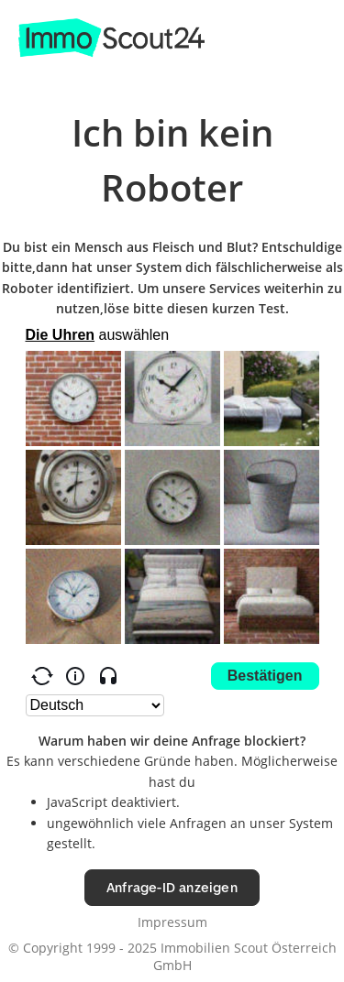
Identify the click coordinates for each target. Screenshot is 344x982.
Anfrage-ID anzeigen (172, 887)
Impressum (172, 922)
